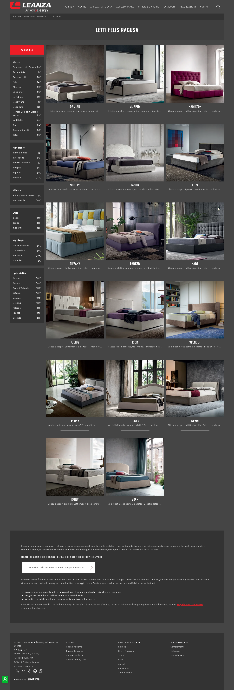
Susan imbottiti (21, 130)
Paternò (17, 308)
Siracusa (17, 317)
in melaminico (20, 152)
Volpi (15, 135)
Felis (15, 82)
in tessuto (18, 177)
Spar (15, 125)
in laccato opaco (21, 162)
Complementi (177, 646)
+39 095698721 (25, 657)
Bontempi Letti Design (24, 67)
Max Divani (18, 102)
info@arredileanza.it (31, 662)
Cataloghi (170, 6)
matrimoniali (19, 200)
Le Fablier (18, 97)
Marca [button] (16, 62)
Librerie (122, 646)
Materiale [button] (19, 147)
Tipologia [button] (19, 240)
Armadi (121, 663)
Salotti (121, 655)
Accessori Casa (125, 6)
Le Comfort (18, 92)
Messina (17, 303)
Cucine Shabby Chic (76, 659)
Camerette (123, 668)
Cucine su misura (74, 655)
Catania (17, 293)
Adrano (16, 278)
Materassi (175, 650)
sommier (17, 260)
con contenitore (21, 245)
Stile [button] (16, 213)
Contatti (205, 6)
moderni (17, 227)
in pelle (16, 172)
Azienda (69, 6)
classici (16, 217)
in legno (17, 167)
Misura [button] (17, 190)
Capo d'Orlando (21, 288)
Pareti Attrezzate (126, 650)
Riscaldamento (177, 655)
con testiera (19, 250)
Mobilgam (18, 107)
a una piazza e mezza (24, 195)
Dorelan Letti (19, 77)
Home (15, 16)
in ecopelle (18, 157)
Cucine (82, 6)
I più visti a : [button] (20, 273)
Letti (40, 16)
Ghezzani (17, 87)
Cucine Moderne (74, 646)
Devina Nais (19, 72)
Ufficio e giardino (148, 6)
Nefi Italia (18, 120)
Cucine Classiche (74, 650)
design (16, 223)
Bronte (16, 283)
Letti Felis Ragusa (53, 16)
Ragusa (16, 312)
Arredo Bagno (125, 672)
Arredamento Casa (101, 6)
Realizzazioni (188, 6)
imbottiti (17, 255)
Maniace (17, 298)
